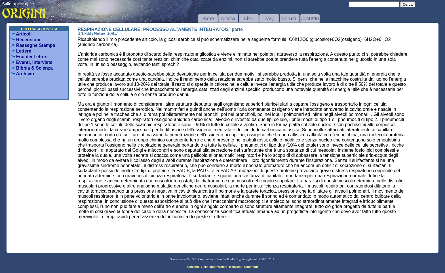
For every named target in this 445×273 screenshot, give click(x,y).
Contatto (193, 266)
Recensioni (25, 39)
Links (204, 266)
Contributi (251, 266)
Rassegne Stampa (32, 45)
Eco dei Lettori (29, 56)
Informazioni (218, 266)
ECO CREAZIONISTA (39, 29)
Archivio (22, 73)
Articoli (20, 34)
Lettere (20, 51)
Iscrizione (235, 266)
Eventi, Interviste (31, 62)
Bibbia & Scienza (31, 68)
